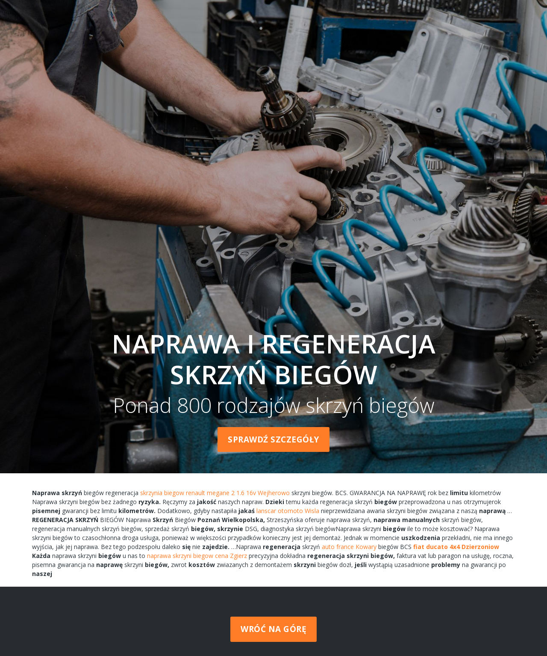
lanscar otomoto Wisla (287, 511)
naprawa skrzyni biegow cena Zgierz (197, 556)
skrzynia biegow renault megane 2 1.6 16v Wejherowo (215, 493)
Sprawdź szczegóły (273, 439)
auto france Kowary (349, 547)
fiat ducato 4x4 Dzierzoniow (456, 547)
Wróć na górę (273, 629)
